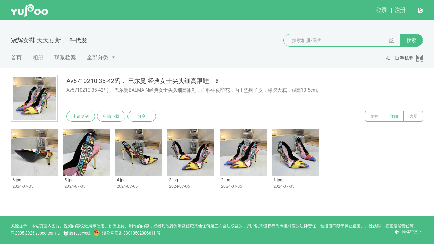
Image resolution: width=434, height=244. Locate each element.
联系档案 (65, 57)
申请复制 (81, 116)
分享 (142, 116)
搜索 (411, 40)
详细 (394, 116)
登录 (381, 10)
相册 (38, 57)
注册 (400, 10)
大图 (413, 116)
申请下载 (111, 116)
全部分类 (97, 57)
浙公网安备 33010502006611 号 (126, 233)
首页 (16, 57)
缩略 (375, 116)
